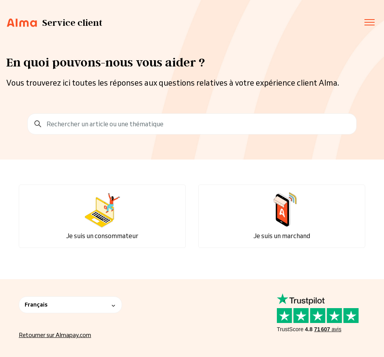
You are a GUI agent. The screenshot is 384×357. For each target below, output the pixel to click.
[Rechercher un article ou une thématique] (192, 124)
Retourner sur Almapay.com (55, 335)
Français (70, 304)
